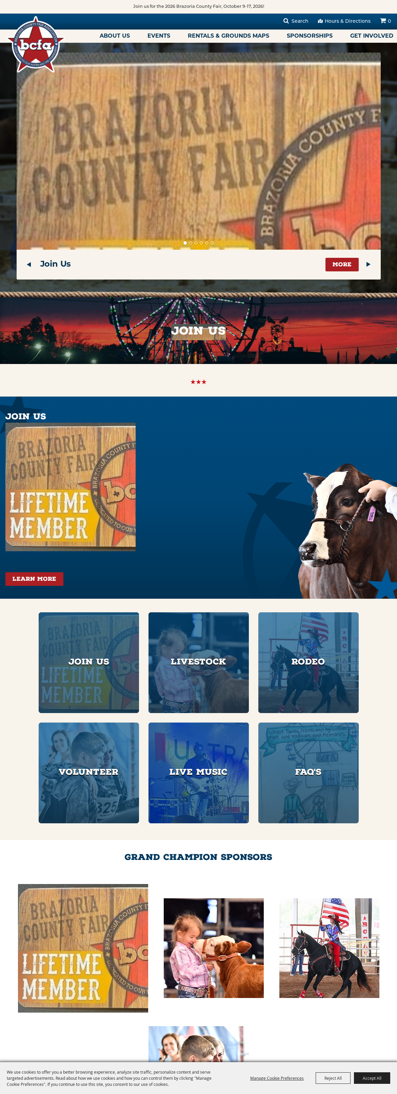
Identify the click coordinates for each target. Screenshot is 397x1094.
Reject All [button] (333, 1078)
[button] (29, 264)
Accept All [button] (372, 1078)
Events (158, 36)
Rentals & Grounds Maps (228, 36)
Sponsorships (310, 36)
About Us (115, 36)
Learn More (34, 579)
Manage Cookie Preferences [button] (277, 1078)
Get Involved (371, 36)
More (342, 265)
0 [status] (389, 21)
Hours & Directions (348, 21)
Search (300, 21)
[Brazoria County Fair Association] (38, 46)
